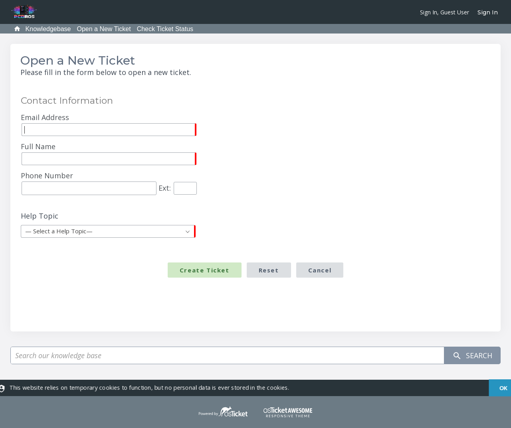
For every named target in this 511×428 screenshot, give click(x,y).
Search (472, 356)
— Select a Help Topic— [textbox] (59, 231)
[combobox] (108, 231)
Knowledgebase (48, 29)
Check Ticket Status (165, 29)
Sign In (487, 12)
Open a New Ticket (104, 29)
